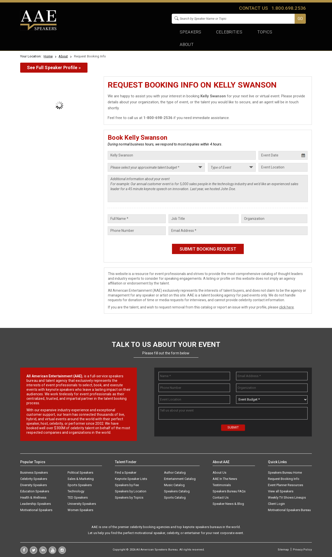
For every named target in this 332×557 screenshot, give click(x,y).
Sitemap (283, 549)
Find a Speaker (125, 472)
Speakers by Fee (127, 485)
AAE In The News (225, 479)
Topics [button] (264, 31)
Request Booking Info (283, 479)
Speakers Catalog (177, 491)
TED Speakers (78, 497)
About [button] (187, 44)
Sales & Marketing (81, 479)
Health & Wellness (33, 497)
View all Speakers (280, 491)
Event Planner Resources (285, 485)
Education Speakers (34, 491)
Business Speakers (34, 472)
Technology (76, 491)
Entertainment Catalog (180, 479)
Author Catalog (175, 472)
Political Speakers (80, 472)
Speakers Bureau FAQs (229, 491)
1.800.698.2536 (288, 8)
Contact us (253, 8)
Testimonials (222, 485)
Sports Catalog (175, 497)
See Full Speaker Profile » (54, 67)
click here (286, 307)
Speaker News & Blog (228, 504)
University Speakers (82, 504)
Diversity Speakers (33, 485)
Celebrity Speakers (33, 479)
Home (48, 56)
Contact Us (221, 497)
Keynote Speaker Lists (131, 479)
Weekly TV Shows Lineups (287, 497)
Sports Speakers (80, 485)
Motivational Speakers (36, 510)
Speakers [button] (190, 31)
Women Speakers (80, 510)
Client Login (276, 504)
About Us (219, 472)
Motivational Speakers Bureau (289, 510)
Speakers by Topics (129, 497)
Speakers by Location (130, 491)
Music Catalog (174, 485)
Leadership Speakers (35, 504)
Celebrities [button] (229, 31)
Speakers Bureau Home (285, 472)
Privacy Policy (302, 549)
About (63, 56)
